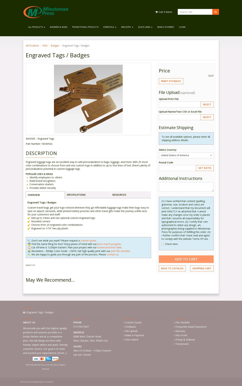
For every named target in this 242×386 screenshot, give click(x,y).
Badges (55, 45)
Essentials (109, 27)
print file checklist (120, 251)
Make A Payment (165, 27)
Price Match (131, 339)
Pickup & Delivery (185, 339)
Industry (127, 27)
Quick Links (145, 27)
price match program (109, 244)
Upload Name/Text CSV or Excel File (180, 111)
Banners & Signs (58, 27)
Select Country (168, 149)
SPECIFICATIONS (76, 194)
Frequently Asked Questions (191, 326)
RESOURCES (119, 194)
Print (44, 45)
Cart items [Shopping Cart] (163, 12)
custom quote (88, 240)
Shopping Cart (201, 268)
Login (182, 27)
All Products (36, 27)
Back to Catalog (172, 268)
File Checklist (182, 322)
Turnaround (182, 343)
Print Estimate (171, 81)
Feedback (130, 326)
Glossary (180, 331)
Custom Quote (133, 322)
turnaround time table (109, 247)
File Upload (131, 331)
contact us (112, 254)
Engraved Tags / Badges (40, 312)
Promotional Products (85, 27)
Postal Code (166, 162)
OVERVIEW (34, 195)
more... (62, 353)
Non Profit (181, 335)
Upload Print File (169, 99)
